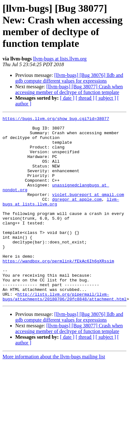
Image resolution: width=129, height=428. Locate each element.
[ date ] (67, 98)
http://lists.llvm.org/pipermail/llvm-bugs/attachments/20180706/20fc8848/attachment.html (64, 333)
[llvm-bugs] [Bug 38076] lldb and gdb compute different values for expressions (69, 78)
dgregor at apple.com (77, 216)
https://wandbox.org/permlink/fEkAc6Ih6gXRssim (58, 290)
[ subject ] (106, 98)
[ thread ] (85, 98)
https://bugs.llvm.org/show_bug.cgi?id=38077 (56, 119)
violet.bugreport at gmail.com (88, 210)
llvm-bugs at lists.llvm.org (60, 58)
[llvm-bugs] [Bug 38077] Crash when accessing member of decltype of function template (69, 89)
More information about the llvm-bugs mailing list (54, 393)
